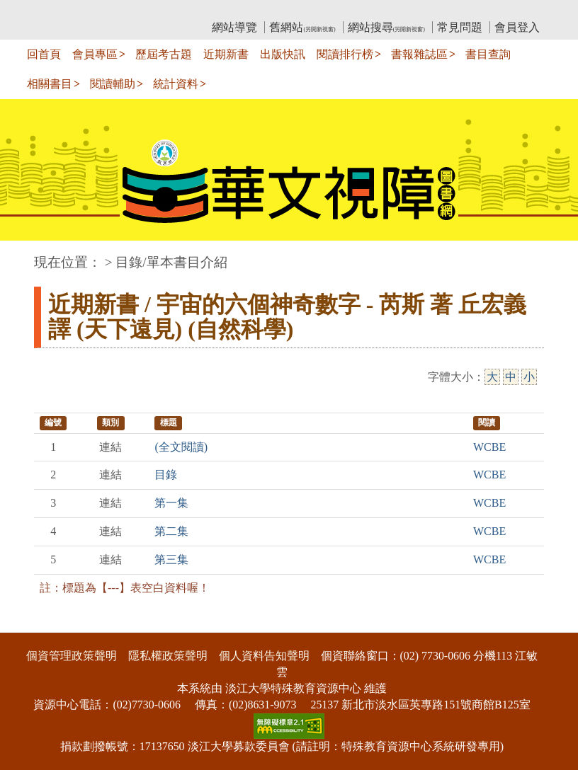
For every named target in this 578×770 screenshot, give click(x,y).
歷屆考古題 (163, 54)
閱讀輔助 (112, 84)
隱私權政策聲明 (168, 656)
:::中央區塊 (27, 255)
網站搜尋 (386, 27)
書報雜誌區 (419, 54)
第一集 (171, 503)
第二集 (171, 531)
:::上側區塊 (61, 11)
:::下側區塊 (27, 624)
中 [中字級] (510, 377)
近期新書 (226, 54)
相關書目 (49, 84)
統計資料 (175, 84)
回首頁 (44, 54)
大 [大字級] (492, 377)
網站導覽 (234, 27)
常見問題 (459, 27)
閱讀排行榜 (345, 54)
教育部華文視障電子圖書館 (159, 11)
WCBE (489, 447)
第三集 (171, 559)
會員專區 (95, 54)
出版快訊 (282, 54)
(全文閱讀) (181, 447)
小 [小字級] (529, 377)
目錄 (165, 475)
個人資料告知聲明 (264, 656)
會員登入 (517, 27)
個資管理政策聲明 (71, 656)
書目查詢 (488, 54)
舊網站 (302, 27)
